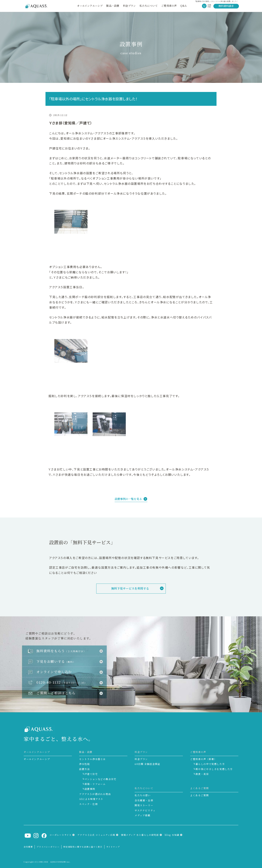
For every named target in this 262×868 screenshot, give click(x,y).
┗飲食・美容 (201, 774)
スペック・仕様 (88, 804)
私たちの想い (143, 795)
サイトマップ (113, 846)
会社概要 (28, 846)
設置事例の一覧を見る (128, 499)
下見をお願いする (56, 661)
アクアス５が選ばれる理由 (95, 794)
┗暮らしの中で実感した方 (209, 764)
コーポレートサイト (60, 835)
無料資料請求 (226, 6)
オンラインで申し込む (54, 671)
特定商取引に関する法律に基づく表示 (82, 846)
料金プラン (141, 759)
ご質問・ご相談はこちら (56, 692)
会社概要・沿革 (144, 800)
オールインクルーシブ (90, 5)
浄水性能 (84, 764)
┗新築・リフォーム (94, 784)
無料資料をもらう (61, 650)
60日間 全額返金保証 (147, 764)
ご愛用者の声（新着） (203, 759)
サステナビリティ (145, 810)
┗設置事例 (88, 789)
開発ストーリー (144, 805)
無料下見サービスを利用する (130, 588)
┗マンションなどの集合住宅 (99, 779)
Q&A (183, 5)
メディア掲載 (142, 815)
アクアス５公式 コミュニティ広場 (96, 835)
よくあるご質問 (199, 795)
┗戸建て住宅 (90, 774)
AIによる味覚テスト (91, 799)
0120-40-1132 (61, 682)
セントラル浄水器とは (92, 759)
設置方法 (84, 769)
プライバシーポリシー (48, 846)
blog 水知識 (172, 835)
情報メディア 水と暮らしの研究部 (140, 835)
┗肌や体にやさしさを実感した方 (213, 769)
